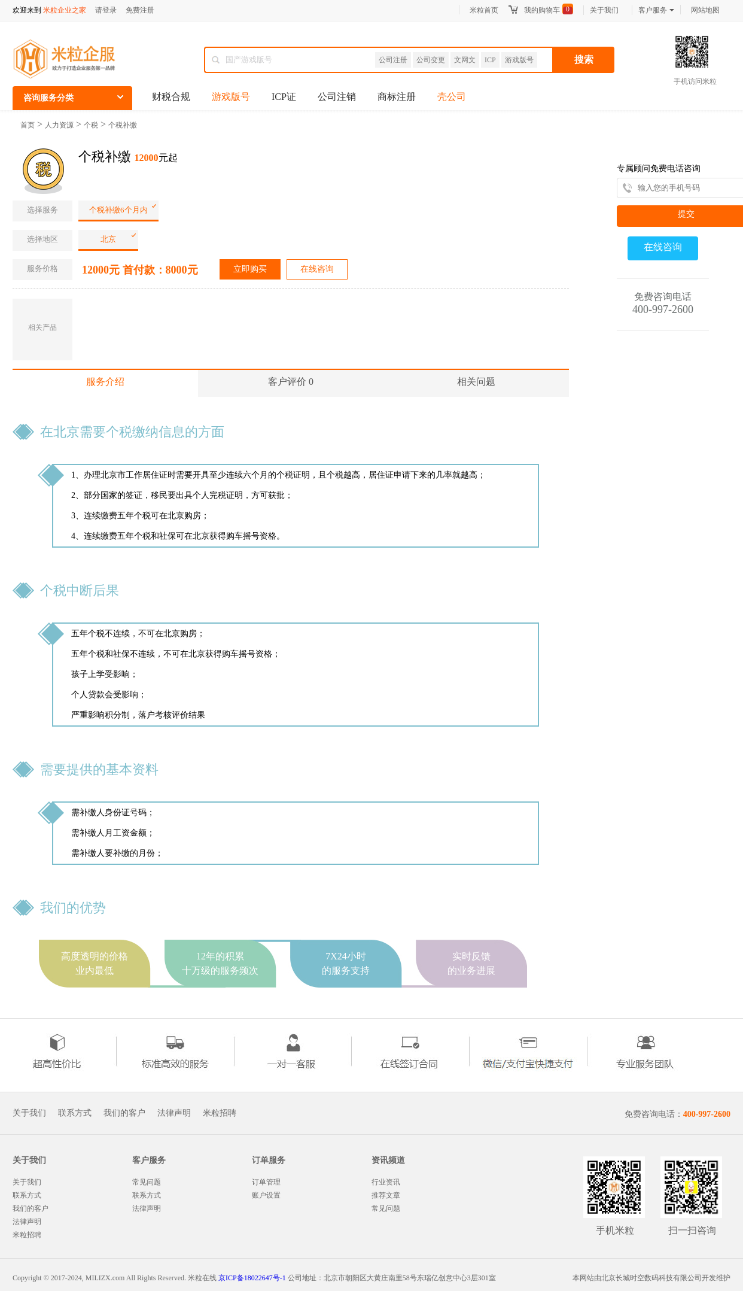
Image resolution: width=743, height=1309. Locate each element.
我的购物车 (542, 10)
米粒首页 (484, 10)
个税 (91, 125)
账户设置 (266, 1195)
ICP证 (284, 97)
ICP (490, 60)
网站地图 (705, 10)
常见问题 (146, 1182)
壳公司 (451, 97)
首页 (27, 125)
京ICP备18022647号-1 (252, 1278)
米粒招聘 (219, 1113)
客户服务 (656, 10)
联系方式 (75, 1113)
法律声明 (174, 1113)
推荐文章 (386, 1195)
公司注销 (337, 97)
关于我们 (604, 10)
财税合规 (171, 97)
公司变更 (430, 60)
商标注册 (396, 97)
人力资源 (59, 125)
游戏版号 (519, 60)
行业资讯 (386, 1182)
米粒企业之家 (64, 10)
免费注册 (140, 10)
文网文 (465, 60)
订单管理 (266, 1182)
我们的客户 (124, 1113)
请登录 (106, 10)
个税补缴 (122, 125)
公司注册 (393, 60)
